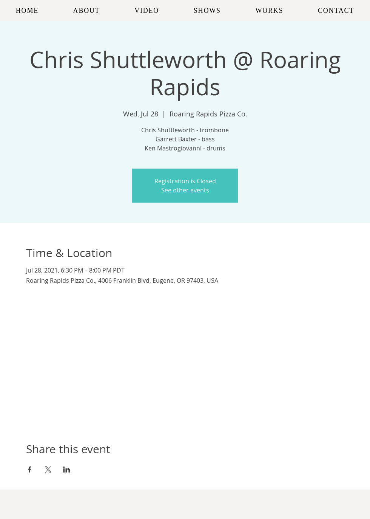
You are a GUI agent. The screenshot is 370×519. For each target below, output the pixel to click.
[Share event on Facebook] (29, 469)
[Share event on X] (48, 469)
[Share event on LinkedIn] (66, 469)
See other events (185, 190)
